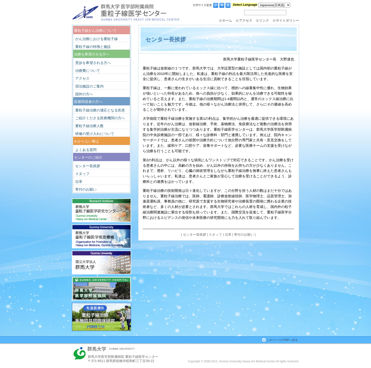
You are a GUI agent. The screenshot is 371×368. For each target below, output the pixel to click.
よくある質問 (86, 150)
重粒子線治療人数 (89, 126)
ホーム (227, 20)
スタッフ (215, 234)
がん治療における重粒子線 (96, 39)
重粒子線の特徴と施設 (93, 47)
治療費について (87, 71)
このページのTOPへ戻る (282, 340)
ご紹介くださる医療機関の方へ (100, 118)
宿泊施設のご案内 (89, 86)
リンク (264, 20)
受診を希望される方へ (93, 63)
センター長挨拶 (194, 234)
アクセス (245, 20)
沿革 (228, 234)
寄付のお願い (244, 234)
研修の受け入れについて (94, 134)
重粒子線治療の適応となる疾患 (100, 110)
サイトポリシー (287, 20)
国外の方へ (84, 94)
